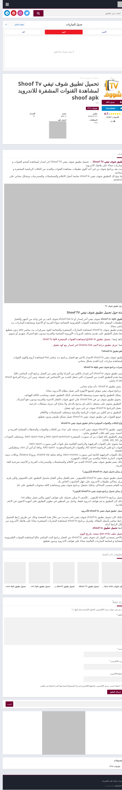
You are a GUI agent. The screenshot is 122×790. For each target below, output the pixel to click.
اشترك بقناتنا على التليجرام (110, 781)
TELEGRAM (112, 110)
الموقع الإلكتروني (114, 676)
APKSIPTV (116, 786)
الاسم (118, 651)
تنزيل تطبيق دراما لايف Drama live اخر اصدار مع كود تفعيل (82, 347)
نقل (109, 123)
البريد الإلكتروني (114, 663)
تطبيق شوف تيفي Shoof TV (105, 164)
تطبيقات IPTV (82, 80)
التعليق (117, 617)
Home (92, 80)
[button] (36, 14)
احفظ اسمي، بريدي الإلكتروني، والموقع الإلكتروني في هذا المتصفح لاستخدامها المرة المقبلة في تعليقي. (77, 688)
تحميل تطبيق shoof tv (102, 530)
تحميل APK (112, 104)
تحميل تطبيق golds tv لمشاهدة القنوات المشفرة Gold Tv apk (74, 341)
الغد (20, 34)
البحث (6, 706)
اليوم (61, 34)
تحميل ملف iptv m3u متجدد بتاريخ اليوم (99, 536)
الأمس (101, 34)
